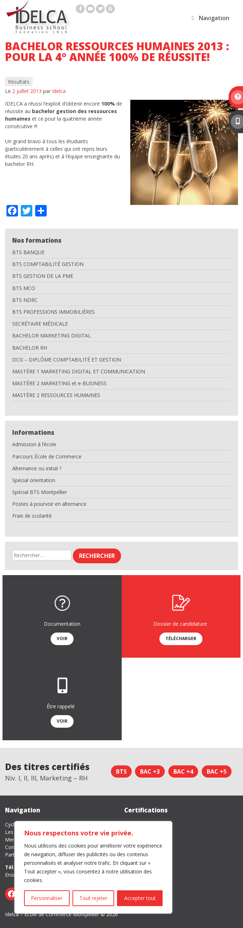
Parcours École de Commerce (46, 456)
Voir (62, 638)
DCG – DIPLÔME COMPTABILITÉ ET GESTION (66, 359)
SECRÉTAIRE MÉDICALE (40, 323)
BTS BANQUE (28, 252)
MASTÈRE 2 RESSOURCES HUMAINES (56, 395)
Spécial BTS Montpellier (39, 492)
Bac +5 (216, 771)
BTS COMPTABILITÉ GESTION (48, 264)
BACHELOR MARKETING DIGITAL (51, 335)
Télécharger (180, 638)
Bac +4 (183, 771)
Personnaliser (46, 898)
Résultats (18, 81)
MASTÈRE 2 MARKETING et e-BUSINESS (59, 383)
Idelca (59, 91)
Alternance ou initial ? (36, 468)
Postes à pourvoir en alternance (49, 503)
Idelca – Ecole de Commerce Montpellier (52, 914)
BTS (121, 771)
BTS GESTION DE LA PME (42, 275)
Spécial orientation (33, 480)
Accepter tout (140, 898)
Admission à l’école (34, 444)
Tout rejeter (93, 898)
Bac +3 (150, 771)
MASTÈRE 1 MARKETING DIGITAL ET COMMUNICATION (78, 371)
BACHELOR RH (29, 347)
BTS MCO (23, 288)
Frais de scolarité (32, 515)
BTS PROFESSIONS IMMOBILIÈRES (53, 311)
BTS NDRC (25, 300)
